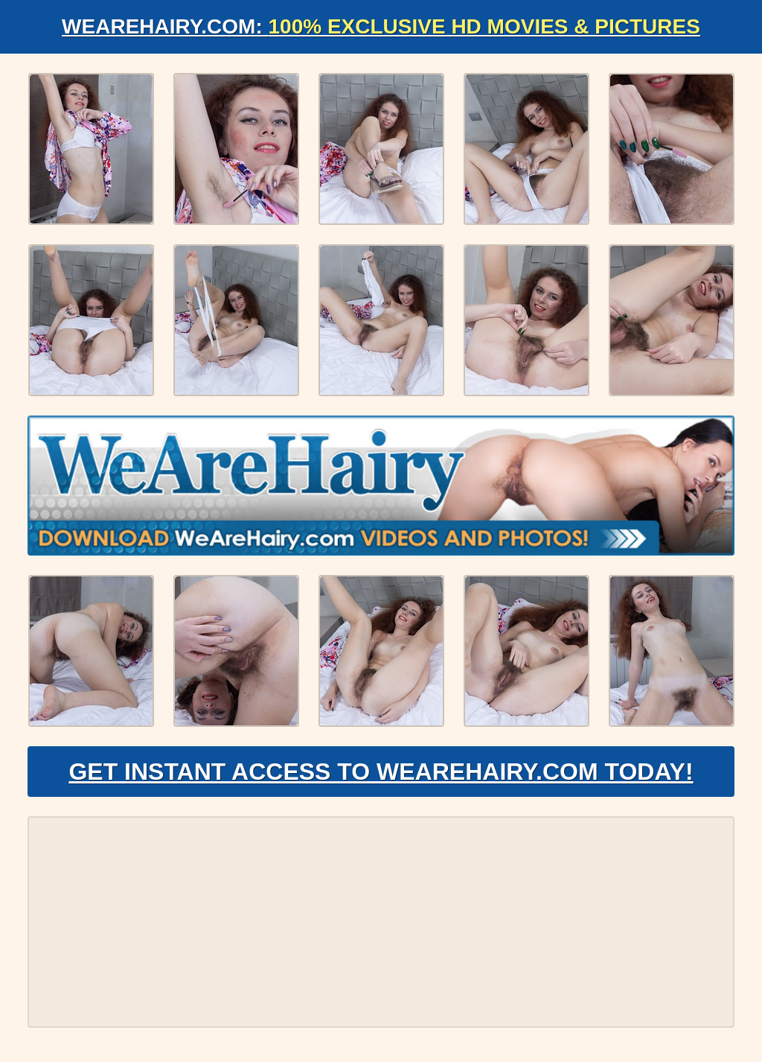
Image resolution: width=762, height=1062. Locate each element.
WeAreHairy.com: (381, 26)
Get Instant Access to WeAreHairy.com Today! (380, 771)
